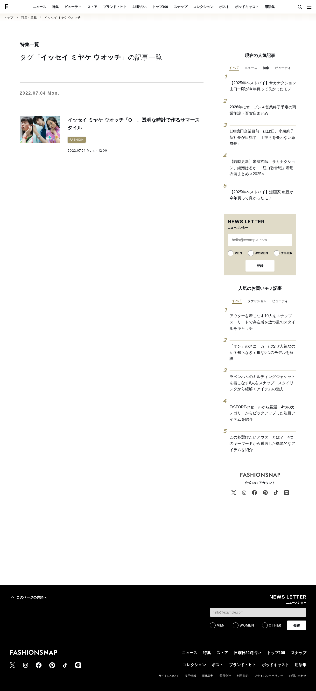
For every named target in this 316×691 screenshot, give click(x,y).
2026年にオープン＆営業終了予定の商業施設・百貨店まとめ (263, 110)
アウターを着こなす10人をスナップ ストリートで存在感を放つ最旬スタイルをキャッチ (263, 322)
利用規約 (242, 675)
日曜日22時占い (247, 653)
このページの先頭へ (28, 597)
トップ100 (160, 6)
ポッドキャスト (247, 6)
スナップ (180, 6)
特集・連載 (29, 17)
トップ (8, 17)
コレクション (203, 6)
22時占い (140, 6)
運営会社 (225, 675)
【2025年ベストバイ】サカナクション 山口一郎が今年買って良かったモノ (263, 86)
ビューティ (72, 6)
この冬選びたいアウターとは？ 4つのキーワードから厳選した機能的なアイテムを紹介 (262, 443)
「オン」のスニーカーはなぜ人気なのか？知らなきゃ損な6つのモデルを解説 (262, 352)
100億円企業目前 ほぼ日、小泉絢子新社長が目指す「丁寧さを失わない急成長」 (262, 137)
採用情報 (190, 675)
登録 (260, 266)
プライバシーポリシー (268, 675)
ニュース (39, 6)
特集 (55, 6)
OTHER (286, 253)
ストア (92, 6)
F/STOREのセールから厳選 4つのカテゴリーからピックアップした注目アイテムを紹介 (262, 413)
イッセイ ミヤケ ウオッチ (62, 17)
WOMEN (261, 253)
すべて (234, 68)
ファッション (256, 301)
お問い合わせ (297, 675)
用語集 (270, 6)
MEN (238, 253)
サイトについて (169, 675)
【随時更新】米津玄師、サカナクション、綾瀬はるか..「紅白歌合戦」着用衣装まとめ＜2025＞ (262, 168)
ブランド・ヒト (115, 6)
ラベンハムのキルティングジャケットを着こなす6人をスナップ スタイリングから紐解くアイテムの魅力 (262, 383)
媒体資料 (208, 675)
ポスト (224, 6)
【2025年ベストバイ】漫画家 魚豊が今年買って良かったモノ (261, 195)
